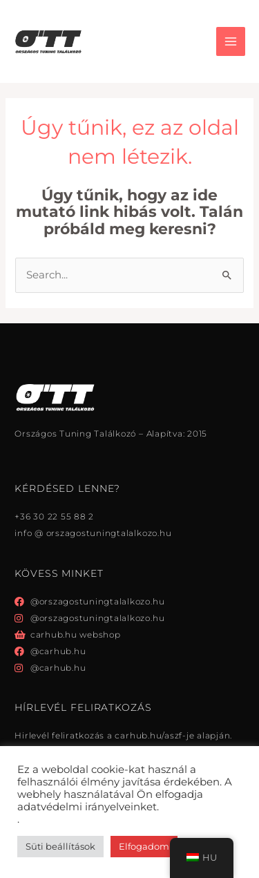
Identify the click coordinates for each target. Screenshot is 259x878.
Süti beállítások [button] (60, 846)
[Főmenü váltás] (230, 41)
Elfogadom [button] (144, 846)
